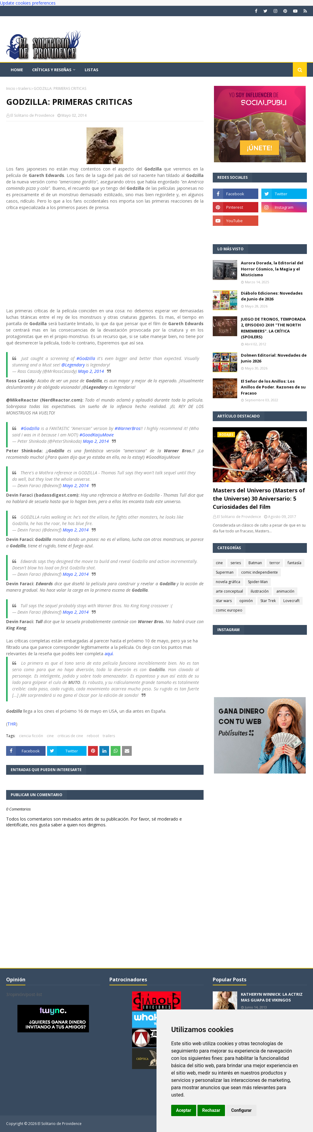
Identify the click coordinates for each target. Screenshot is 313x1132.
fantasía (294, 562)
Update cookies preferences (28, 3)
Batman (255, 562)
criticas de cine (70, 735)
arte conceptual (229, 591)
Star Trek (268, 600)
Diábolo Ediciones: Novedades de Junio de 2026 (272, 296)
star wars (224, 600)
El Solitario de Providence (32, 115)
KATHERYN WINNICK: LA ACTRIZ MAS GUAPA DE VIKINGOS (272, 997)
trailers (24, 88)
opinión (246, 600)
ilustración (260, 591)
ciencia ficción (31, 735)
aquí (109, 653)
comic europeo (229, 610)
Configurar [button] (241, 1110)
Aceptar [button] (183, 1110)
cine (50, 735)
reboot (93, 735)
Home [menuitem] (17, 69)
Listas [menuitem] (91, 69)
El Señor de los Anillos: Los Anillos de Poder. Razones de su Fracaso (273, 387)
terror (275, 562)
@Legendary (73, 365)
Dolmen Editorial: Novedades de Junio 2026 (274, 358)
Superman (225, 572)
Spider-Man (258, 581)
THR (11, 724)
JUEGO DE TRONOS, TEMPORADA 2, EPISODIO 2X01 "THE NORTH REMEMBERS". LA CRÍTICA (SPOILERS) (273, 328)
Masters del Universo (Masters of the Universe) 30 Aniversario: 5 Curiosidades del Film (259, 498)
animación (285, 591)
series (235, 562)
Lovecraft (291, 600)
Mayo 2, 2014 (91, 371)
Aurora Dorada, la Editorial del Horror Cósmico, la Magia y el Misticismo (272, 268)
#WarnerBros (127, 428)
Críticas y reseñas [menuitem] (52, 69)
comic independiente (259, 572)
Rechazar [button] (211, 1110)
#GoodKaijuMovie (96, 435)
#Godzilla (85, 358)
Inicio (10, 88)
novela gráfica (228, 581)
